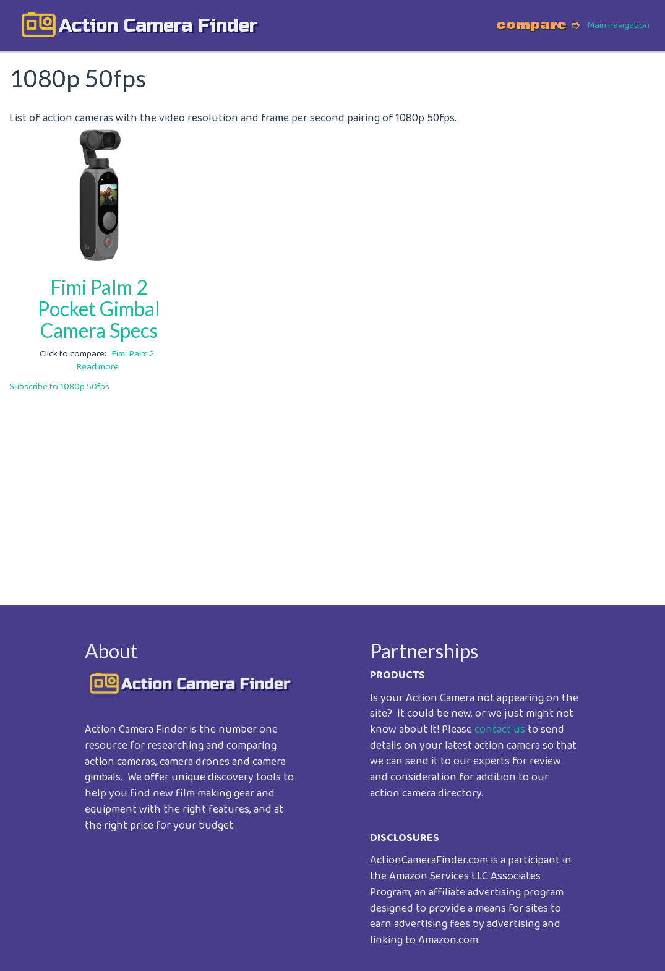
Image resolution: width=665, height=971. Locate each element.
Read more (97, 367)
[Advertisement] (332, 490)
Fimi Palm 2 (132, 354)
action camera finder (158, 25)
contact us (499, 729)
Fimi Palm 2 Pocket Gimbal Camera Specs (99, 308)
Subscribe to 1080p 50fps (59, 386)
